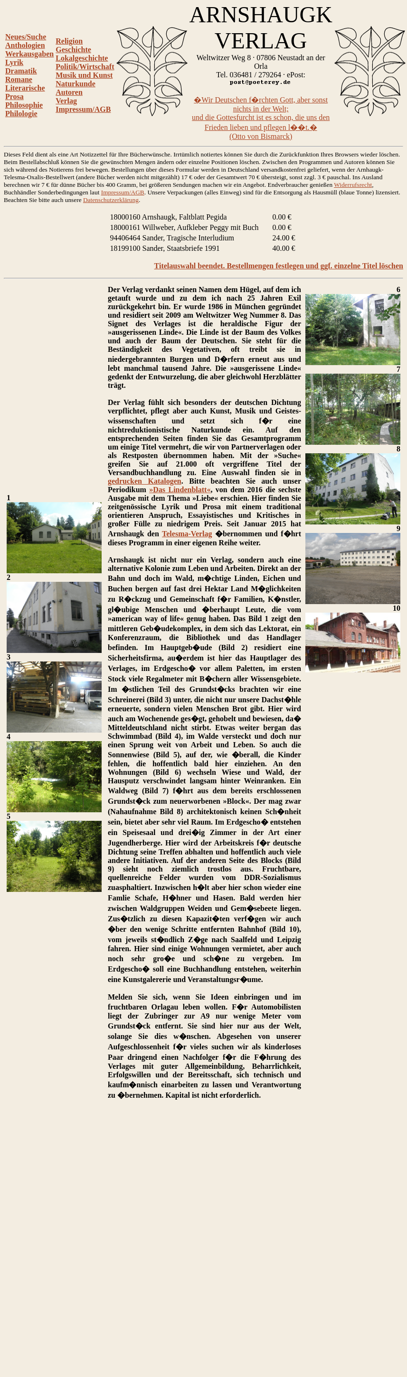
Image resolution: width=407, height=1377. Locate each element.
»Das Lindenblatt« (179, 490)
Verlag (66, 101)
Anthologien (25, 45)
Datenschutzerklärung (111, 199)
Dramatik (21, 71)
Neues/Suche (25, 37)
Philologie (21, 114)
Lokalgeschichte (82, 58)
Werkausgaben (29, 54)
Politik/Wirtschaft (85, 67)
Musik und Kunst (84, 75)
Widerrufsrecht (353, 184)
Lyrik (14, 62)
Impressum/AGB (83, 109)
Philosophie (24, 105)
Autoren (69, 92)
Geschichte (73, 50)
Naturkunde (75, 84)
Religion (69, 41)
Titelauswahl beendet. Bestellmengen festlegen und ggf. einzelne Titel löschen (278, 266)
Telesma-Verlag (187, 534)
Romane (18, 79)
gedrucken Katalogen (144, 481)
